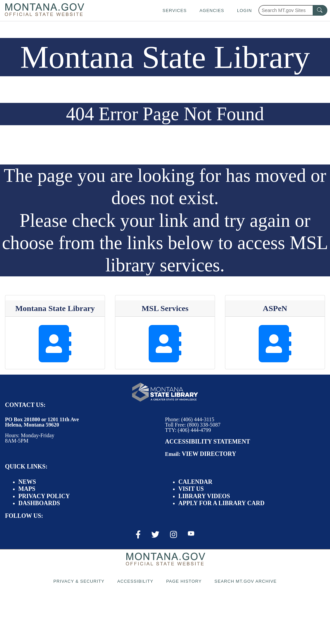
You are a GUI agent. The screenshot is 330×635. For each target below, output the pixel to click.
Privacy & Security (78, 581)
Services (175, 10)
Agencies (211, 10)
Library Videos (204, 496)
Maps (26, 488)
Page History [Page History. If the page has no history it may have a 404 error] (184, 581)
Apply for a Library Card (221, 503)
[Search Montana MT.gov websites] (292, 10)
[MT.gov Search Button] (320, 10)
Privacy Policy (44, 496)
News (27, 481)
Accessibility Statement (207, 441)
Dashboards (39, 503)
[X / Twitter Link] (155, 534)
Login (244, 10)
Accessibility (135, 581)
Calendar (195, 481)
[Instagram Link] (173, 534)
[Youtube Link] (191, 534)
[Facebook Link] (138, 534)
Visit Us (191, 488)
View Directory (209, 454)
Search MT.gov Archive (245, 581)
